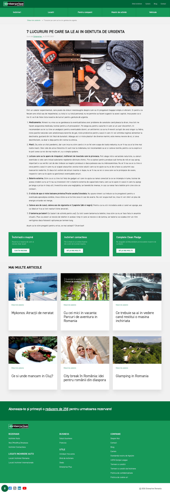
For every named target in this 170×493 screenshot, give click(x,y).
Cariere (147, 4)
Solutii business (65, 439)
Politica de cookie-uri (119, 477)
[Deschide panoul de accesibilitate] (4, 488)
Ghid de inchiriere (66, 458)
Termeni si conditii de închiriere (123, 469)
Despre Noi (115, 439)
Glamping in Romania (132, 376)
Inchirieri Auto (14, 439)
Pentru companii (85, 12)
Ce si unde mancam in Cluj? (32, 376)
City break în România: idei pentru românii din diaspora (85, 378)
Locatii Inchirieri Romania (19, 458)
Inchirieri (17, 12)
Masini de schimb (119, 12)
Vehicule (153, 12)
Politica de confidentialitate (121, 473)
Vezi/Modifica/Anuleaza (18, 443)
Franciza (62, 443)
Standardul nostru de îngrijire (122, 456)
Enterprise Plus (65, 467)
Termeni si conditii (118, 464)
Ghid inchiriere (137, 4)
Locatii (51, 12)
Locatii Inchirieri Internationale (21, 463)
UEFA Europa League (119, 460)
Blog (155, 4)
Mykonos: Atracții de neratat (32, 313)
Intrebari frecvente (67, 454)
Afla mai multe (74, 251)
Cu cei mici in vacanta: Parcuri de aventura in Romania (80, 317)
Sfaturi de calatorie (33, 20)
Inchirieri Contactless (17, 447)
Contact (163, 4)
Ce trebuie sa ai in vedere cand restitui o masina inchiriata (135, 317)
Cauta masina (20, 251)
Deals (61, 463)
